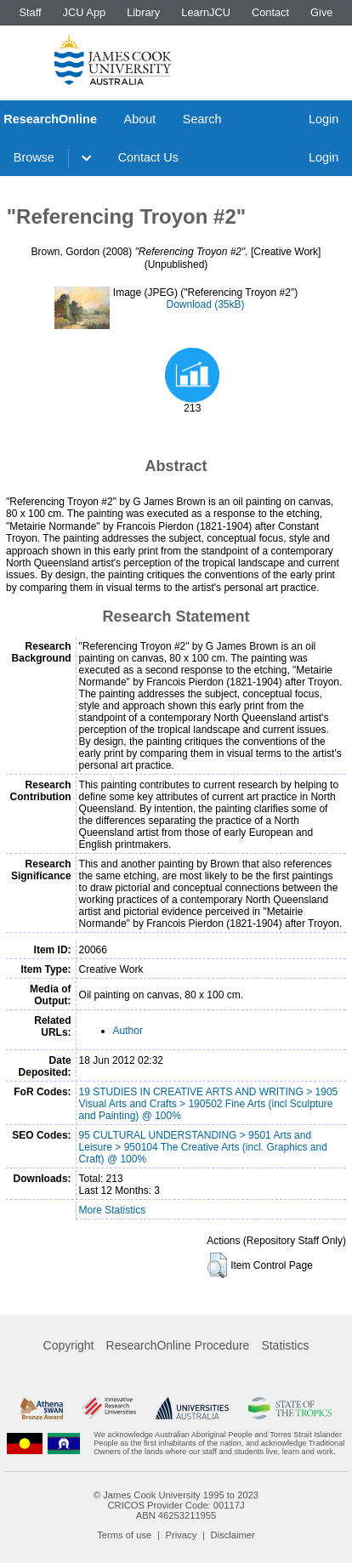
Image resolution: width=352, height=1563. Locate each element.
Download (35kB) (205, 304)
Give (321, 12)
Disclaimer (233, 1535)
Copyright (68, 1345)
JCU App (84, 12)
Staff (30, 12)
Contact (270, 12)
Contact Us (148, 157)
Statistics (285, 1345)
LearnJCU (205, 12)
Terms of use (124, 1535)
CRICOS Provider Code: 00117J (175, 1505)
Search (202, 119)
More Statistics (112, 1210)
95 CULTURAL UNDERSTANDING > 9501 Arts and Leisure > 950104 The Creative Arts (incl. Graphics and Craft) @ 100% (203, 1147)
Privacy (181, 1535)
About (140, 119)
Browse (34, 157)
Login (323, 119)
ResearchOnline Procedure (178, 1345)
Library (143, 12)
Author (128, 1031)
